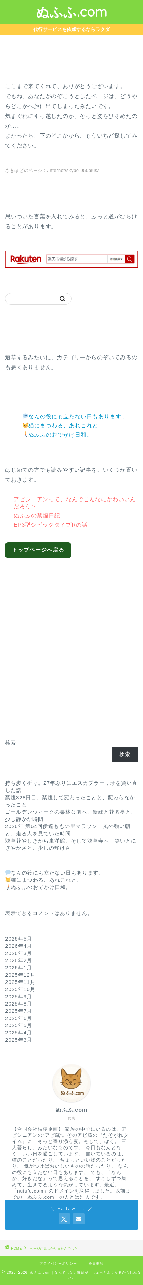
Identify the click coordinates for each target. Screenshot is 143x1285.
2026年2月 (18, 960)
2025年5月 (18, 1025)
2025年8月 (18, 1004)
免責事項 (96, 1263)
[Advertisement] (71, 643)
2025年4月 (18, 1032)
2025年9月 (18, 996)
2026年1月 (18, 967)
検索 (10, 743)
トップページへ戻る (38, 550)
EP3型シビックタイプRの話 (51, 525)
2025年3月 (18, 1040)
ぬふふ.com (71, 11)
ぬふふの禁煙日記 (37, 515)
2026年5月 (18, 939)
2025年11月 (20, 982)
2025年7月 (18, 1011)
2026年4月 (18, 946)
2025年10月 (20, 989)
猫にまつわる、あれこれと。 (63, 425)
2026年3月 (18, 953)
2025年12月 (20, 975)
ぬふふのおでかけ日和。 (57, 435)
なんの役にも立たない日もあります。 (75, 416)
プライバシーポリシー (58, 1263)
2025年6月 (18, 1018)
